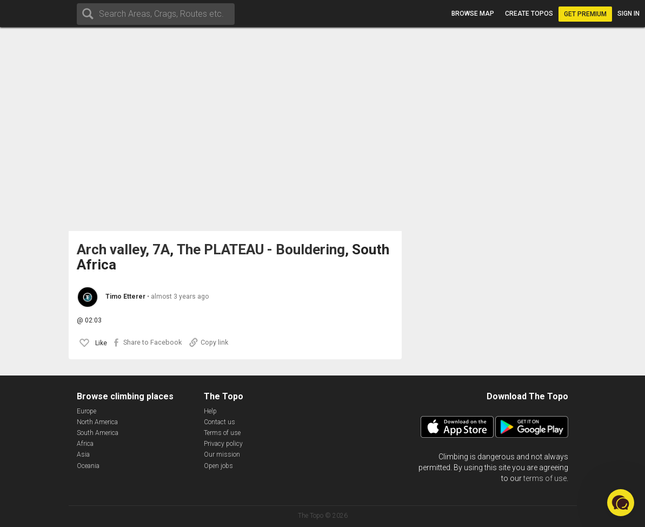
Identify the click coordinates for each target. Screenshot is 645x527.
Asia (83, 454)
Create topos (529, 13)
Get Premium (585, 14)
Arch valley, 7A (123, 250)
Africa (85, 443)
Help (210, 411)
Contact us (219, 422)
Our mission (222, 454)
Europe (86, 411)
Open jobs (218, 466)
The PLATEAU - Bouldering (261, 250)
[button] (620, 502)
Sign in (628, 13)
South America (97, 433)
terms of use (545, 478)
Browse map (472, 13)
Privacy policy (223, 443)
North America (97, 422)
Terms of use (222, 433)
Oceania (88, 466)
